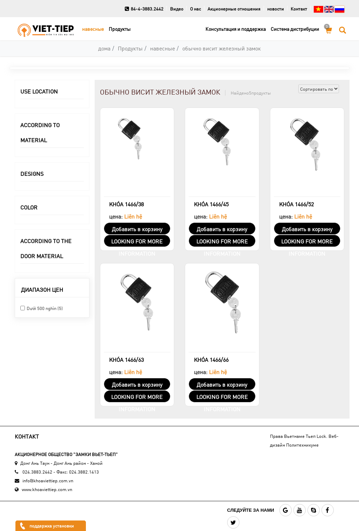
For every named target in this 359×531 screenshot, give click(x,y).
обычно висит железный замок (221, 48)
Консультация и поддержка (235, 29)
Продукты (119, 29)
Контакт (299, 9)
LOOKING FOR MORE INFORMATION (137, 242)
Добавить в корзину (137, 229)
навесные (93, 29)
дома (104, 48)
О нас (195, 9)
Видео (176, 9)
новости (275, 9)
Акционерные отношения (234, 9)
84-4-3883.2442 (144, 9)
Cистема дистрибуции (295, 29)
